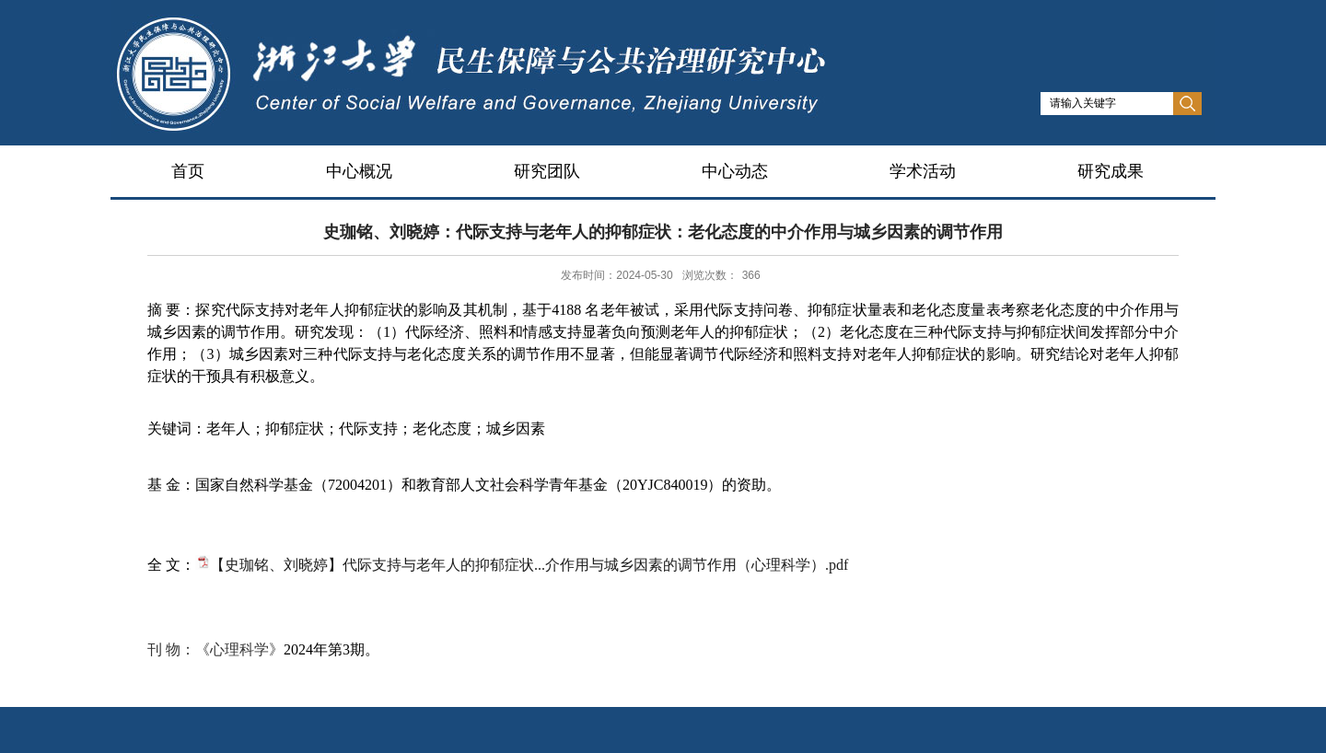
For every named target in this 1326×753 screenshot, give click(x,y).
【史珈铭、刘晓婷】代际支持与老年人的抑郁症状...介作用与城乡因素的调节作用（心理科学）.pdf (529, 565)
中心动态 (735, 171)
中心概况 (359, 171)
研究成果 (1110, 171)
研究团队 (547, 171)
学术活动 (923, 171)
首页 (187, 171)
